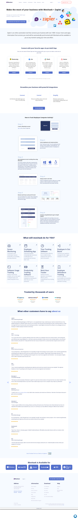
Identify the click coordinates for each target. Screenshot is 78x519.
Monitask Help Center (60, 502)
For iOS (45, 506)
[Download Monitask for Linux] (33, 478)
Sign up (19, 129)
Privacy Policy (16, 514)
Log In (58, 2)
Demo (44, 2)
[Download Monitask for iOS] (56, 478)
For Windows (46, 497)
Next (70, 391)
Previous (7, 391)
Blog (32, 506)
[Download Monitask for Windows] (11, 478)
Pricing (35, 2)
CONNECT (14, 74)
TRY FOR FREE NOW (39, 109)
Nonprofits (33, 510)
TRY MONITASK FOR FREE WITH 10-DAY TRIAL (17, 21)
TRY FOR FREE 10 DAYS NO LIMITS (56, 490)
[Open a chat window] (75, 516)
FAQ (58, 500)
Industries (24, 2)
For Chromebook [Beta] (49, 508)
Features (19, 2)
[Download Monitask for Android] (45, 478)
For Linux (46, 502)
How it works (30, 2)
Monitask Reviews (16, 503)
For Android (46, 504)
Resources (39, 2)
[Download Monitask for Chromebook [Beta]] (67, 478)
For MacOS (46, 500)
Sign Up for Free (65, 2)
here (63, 516)
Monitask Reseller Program (36, 512)
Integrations (33, 508)
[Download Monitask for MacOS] (22, 478)
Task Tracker (33, 504)
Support (58, 497)
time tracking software (24, 402)
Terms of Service (34, 502)
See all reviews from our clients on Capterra (39, 465)
